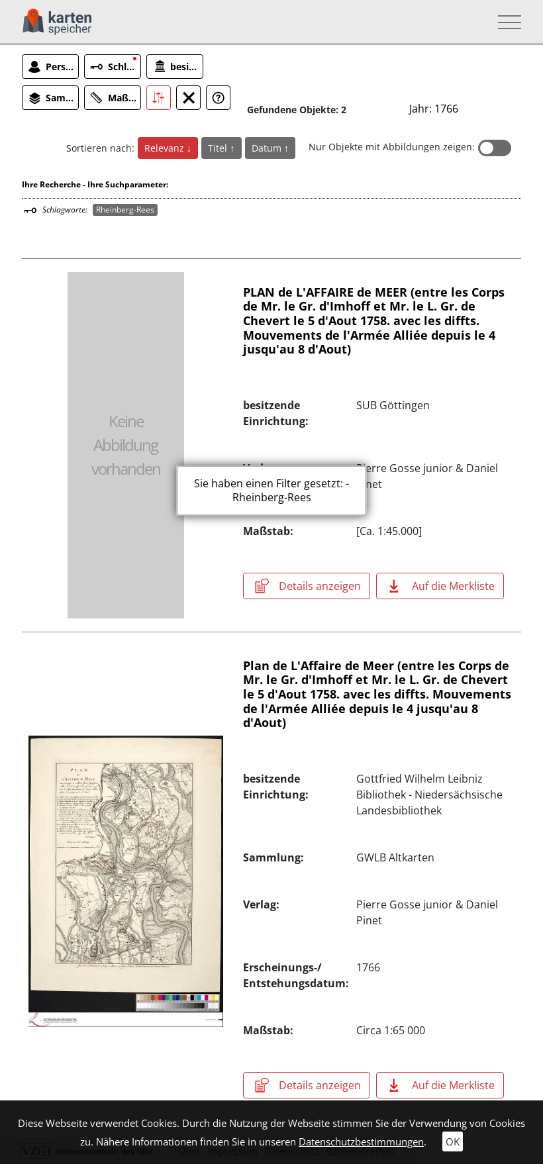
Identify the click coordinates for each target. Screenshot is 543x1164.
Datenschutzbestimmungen (361, 1141)
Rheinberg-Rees (125, 209)
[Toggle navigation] (505, 22)
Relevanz (165, 148)
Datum (268, 148)
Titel (219, 148)
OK (453, 1141)
